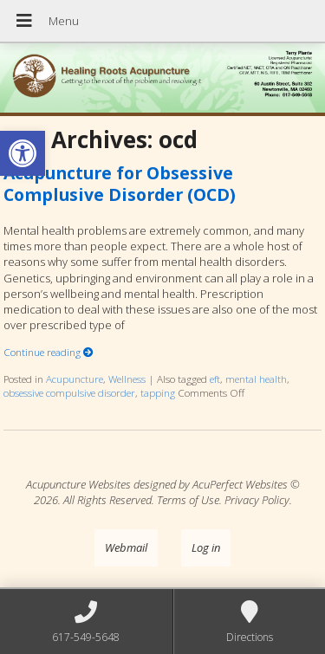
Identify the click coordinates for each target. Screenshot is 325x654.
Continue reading (48, 352)
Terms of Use (188, 500)
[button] (22, 153)
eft (215, 378)
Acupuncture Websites (78, 484)
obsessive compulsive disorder (69, 392)
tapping (157, 392)
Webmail (126, 547)
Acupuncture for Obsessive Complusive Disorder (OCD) (119, 183)
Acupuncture (74, 378)
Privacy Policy (256, 500)
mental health (256, 378)
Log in (206, 547)
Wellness (127, 378)
